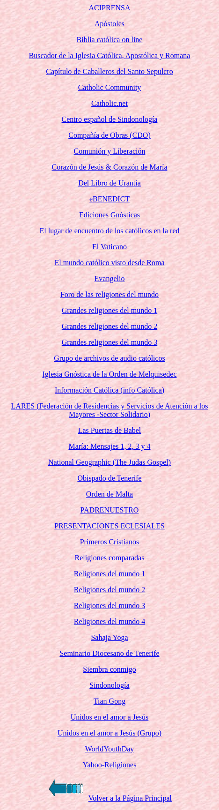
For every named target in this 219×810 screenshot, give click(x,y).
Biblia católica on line (110, 40)
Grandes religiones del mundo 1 (109, 310)
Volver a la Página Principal (130, 798)
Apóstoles (109, 24)
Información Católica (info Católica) (109, 390)
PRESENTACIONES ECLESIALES (109, 526)
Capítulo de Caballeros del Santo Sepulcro (109, 71)
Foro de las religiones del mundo (109, 294)
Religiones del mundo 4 (109, 621)
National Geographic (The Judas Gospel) (109, 462)
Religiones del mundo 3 (109, 605)
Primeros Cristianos (109, 542)
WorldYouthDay (109, 749)
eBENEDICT (109, 199)
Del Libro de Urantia (109, 183)
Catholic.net (109, 103)
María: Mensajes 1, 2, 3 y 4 (109, 446)
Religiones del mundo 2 (109, 590)
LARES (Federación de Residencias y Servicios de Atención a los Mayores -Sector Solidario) (109, 410)
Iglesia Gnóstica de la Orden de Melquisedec (109, 374)
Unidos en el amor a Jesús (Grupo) (109, 733)
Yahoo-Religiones (110, 765)
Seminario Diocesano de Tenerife (109, 653)
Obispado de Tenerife (109, 478)
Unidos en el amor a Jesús (110, 717)
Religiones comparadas (110, 558)
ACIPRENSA (110, 8)
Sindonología (109, 685)
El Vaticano (109, 247)
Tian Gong (109, 701)
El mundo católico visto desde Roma (109, 263)
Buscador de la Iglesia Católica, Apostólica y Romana (109, 55)
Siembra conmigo (109, 669)
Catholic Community (109, 87)
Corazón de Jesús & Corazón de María (109, 167)
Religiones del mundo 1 (109, 574)
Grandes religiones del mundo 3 (109, 342)
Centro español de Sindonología (110, 119)
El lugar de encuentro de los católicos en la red (110, 231)
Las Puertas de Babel (109, 430)
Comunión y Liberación (110, 151)
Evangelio (110, 278)
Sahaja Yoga (109, 637)
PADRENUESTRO (109, 510)
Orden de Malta (109, 494)
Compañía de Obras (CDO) (109, 135)
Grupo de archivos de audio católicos (109, 358)
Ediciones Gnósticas (109, 215)
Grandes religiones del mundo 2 (109, 326)
